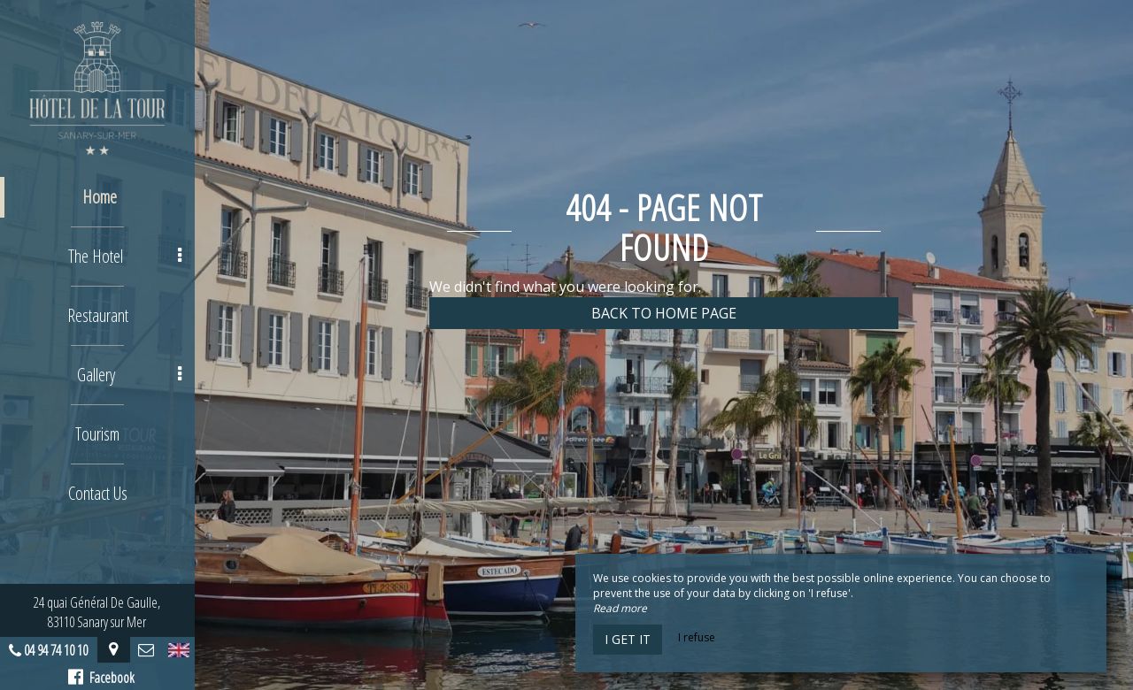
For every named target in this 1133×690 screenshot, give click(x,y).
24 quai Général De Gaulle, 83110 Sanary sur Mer (98, 612)
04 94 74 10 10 (57, 650)
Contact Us (97, 493)
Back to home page (663, 313)
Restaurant (97, 315)
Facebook (102, 677)
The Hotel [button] (124, 256)
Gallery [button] (129, 375)
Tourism (97, 434)
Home (99, 197)
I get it (628, 639)
